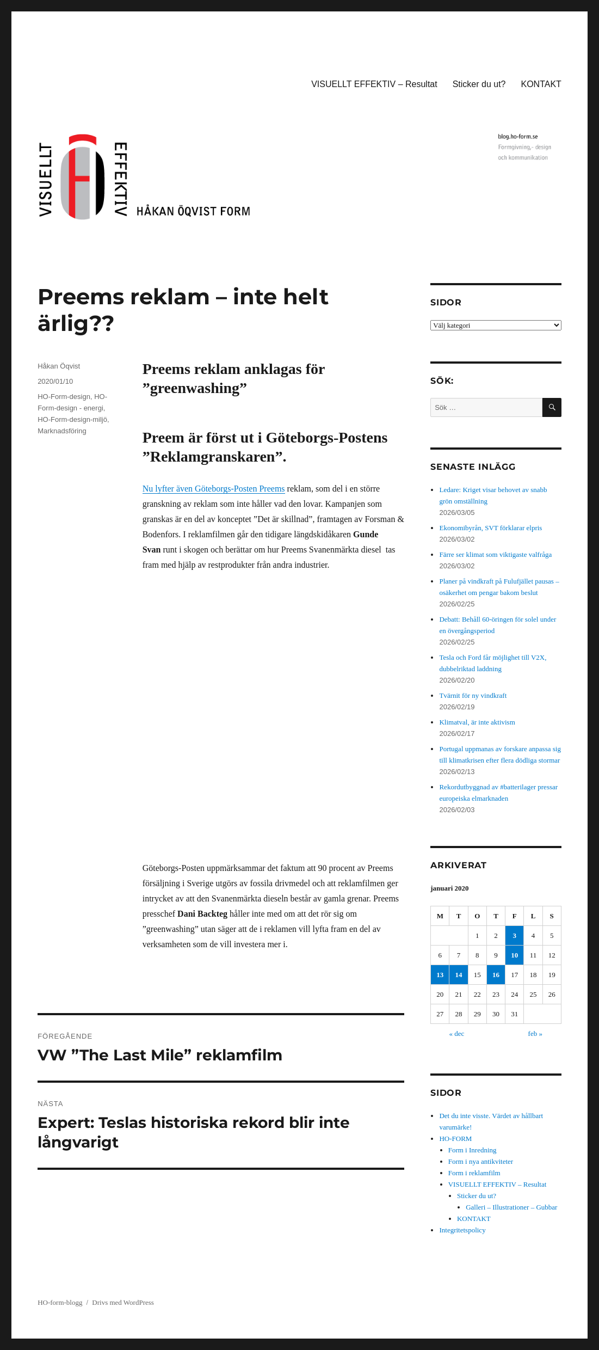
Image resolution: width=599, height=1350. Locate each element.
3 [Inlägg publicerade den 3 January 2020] (514, 935)
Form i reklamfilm (474, 1173)
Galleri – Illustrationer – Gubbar (511, 1207)
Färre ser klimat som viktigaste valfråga (495, 554)
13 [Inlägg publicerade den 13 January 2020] (439, 975)
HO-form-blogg (60, 1302)
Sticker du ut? (479, 84)
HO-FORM (455, 1138)
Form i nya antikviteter (481, 1161)
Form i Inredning (472, 1150)
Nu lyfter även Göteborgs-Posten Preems (214, 488)
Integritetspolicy (462, 1230)
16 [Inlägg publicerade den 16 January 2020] (495, 975)
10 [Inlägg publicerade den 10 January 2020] (514, 955)
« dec (456, 1033)
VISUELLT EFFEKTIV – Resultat (374, 84)
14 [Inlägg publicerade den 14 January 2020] (458, 975)
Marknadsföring (62, 431)
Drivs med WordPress (123, 1302)
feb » (535, 1033)
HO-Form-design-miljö (72, 419)
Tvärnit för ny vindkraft (473, 695)
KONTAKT (541, 84)
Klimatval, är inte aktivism (477, 722)
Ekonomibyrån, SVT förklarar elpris (490, 528)
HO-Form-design (64, 396)
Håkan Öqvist (59, 366)
